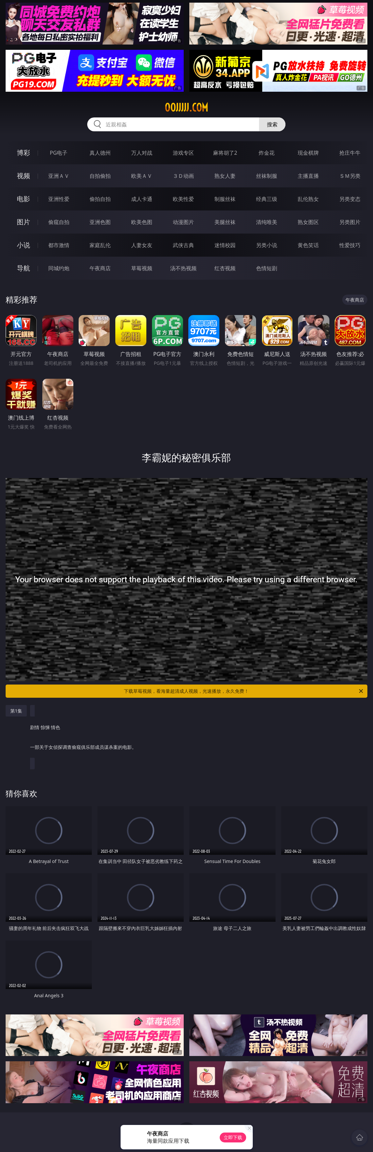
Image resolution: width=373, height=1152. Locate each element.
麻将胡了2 (225, 152)
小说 (23, 244)
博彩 (23, 152)
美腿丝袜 (225, 222)
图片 (23, 221)
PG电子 (58, 152)
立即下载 (233, 1137)
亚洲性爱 (58, 199)
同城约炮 (58, 268)
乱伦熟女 (308, 199)
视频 (23, 175)
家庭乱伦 (100, 245)
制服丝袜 (225, 199)
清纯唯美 (266, 222)
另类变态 (349, 199)
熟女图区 (308, 222)
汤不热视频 (183, 268)
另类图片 (349, 222)
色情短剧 (266, 268)
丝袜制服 (266, 175)
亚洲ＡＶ (58, 175)
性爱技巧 (349, 245)
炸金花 (267, 152)
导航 (23, 268)
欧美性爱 (183, 199)
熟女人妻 (225, 175)
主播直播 (308, 175)
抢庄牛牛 (349, 152)
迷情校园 (225, 245)
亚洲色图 (100, 222)
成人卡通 (141, 199)
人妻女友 (141, 245)
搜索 (272, 124)
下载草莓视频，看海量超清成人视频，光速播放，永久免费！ (244, 691)
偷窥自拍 (58, 222)
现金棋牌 (308, 152)
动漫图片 (183, 222)
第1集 (16, 711)
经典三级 (266, 199)
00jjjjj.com (186, 107)
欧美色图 (141, 222)
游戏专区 (183, 152)
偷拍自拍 (100, 199)
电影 (23, 198)
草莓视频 (141, 268)
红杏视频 (225, 268)
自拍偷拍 (100, 175)
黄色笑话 (308, 245)
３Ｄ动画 (183, 175)
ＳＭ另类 (349, 175)
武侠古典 (183, 245)
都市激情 (58, 245)
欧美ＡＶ (141, 175)
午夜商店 (100, 268)
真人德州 (100, 152)
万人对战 (141, 152)
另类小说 (266, 245)
